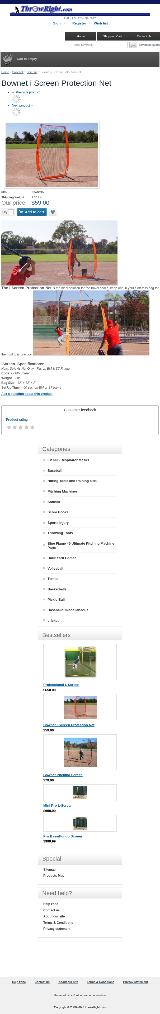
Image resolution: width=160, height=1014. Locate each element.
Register (79, 23)
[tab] (80, 409)
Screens (32, 72)
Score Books (58, 512)
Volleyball (55, 568)
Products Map (53, 875)
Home (5, 72)
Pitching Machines (63, 491)
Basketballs (57, 589)
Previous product (26, 92)
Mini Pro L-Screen (58, 805)
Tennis (53, 579)
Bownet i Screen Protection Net (69, 725)
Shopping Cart (112, 36)
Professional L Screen (61, 685)
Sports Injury (58, 523)
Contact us (51, 910)
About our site (54, 916)
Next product (23, 105)
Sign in (58, 23)
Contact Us (144, 36)
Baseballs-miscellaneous (68, 610)
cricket (53, 621)
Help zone (50, 904)
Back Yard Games (62, 558)
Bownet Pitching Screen (63, 775)
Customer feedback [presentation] (80, 410)
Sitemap (49, 869)
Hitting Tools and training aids (72, 481)
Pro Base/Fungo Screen (62, 836)
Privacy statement (56, 929)
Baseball (17, 72)
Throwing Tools (60, 533)
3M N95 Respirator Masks (68, 460)
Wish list (101, 23)
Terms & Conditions (58, 923)
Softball (54, 502)
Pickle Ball (56, 599)
